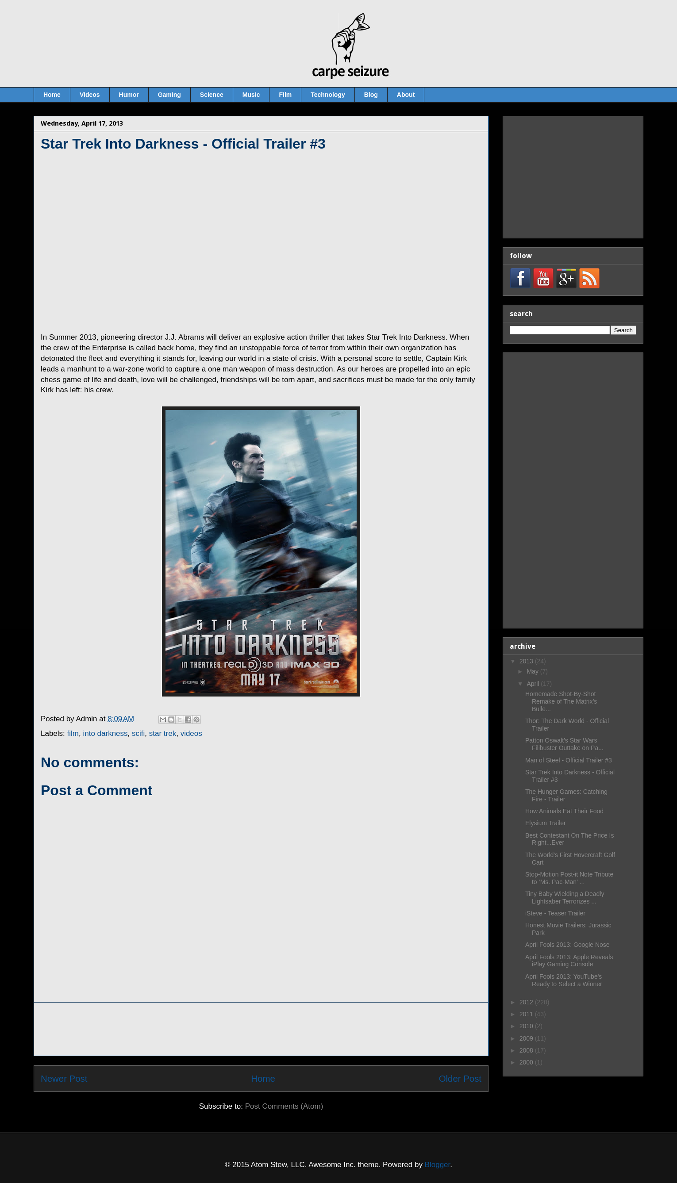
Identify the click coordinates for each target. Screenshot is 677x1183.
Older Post (460, 1078)
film (73, 733)
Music (251, 94)
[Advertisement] (261, 1029)
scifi (138, 733)
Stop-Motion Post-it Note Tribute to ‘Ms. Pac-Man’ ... (569, 878)
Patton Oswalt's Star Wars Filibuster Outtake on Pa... (564, 744)
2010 (527, 1026)
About (406, 94)
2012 (527, 1002)
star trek (162, 733)
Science (211, 94)
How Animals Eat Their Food (564, 811)
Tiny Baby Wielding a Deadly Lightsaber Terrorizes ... (564, 897)
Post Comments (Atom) (284, 1106)
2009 (527, 1038)
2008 (527, 1050)
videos (191, 733)
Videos (90, 94)
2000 (527, 1062)
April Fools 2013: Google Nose (567, 944)
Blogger (437, 1164)
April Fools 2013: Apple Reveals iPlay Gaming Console (569, 960)
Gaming (169, 94)
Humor (129, 94)
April (534, 683)
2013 (527, 661)
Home (52, 94)
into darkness (105, 733)
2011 (527, 1014)
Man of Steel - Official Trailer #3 (568, 760)
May (533, 671)
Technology (328, 94)
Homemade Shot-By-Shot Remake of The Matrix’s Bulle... (561, 701)
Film (285, 94)
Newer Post (64, 1078)
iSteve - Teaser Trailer (555, 913)
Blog (371, 94)
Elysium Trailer (545, 823)
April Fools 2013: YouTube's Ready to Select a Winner (563, 980)
